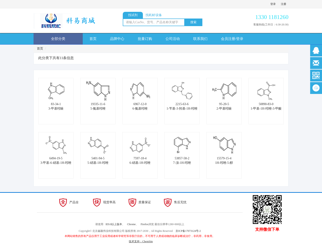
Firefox (144, 224)
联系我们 (200, 39)
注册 (283, 4)
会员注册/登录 (232, 39)
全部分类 (58, 39)
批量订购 (145, 39)
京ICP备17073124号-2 (188, 230)
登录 (273, 4)
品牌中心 (117, 39)
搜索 (193, 22)
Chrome (131, 224)
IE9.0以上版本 (114, 224)
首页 (93, 39)
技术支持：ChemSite (141, 241)
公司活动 (172, 39)
